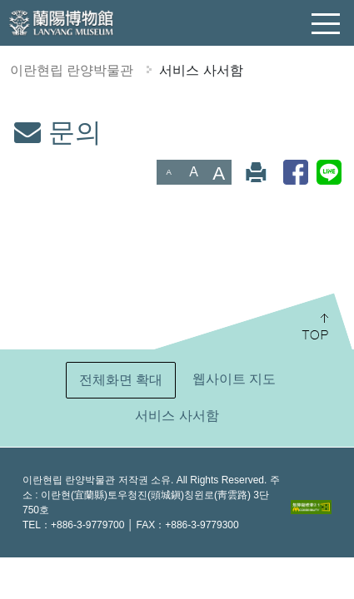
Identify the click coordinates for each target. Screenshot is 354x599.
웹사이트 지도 (234, 379)
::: (6, 127)
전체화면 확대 (120, 380)
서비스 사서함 (200, 70)
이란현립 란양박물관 (71, 70)
